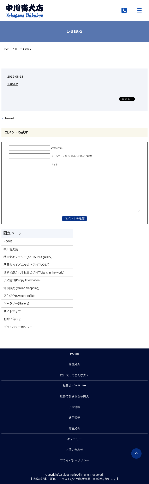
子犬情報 (74, 407)
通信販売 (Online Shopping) (21, 288)
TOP (6, 48)
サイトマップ (12, 311)
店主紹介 (74, 428)
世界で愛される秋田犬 (74, 396)
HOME (8, 241)
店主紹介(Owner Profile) (19, 295)
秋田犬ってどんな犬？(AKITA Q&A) (26, 264)
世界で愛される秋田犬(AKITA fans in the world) (34, 272)
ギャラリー (74, 439)
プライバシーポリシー (18, 327)
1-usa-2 (12, 84)
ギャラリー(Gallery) (16, 303)
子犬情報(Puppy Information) (22, 280)
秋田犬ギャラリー (74, 385)
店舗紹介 (74, 364)
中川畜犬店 (11, 249)
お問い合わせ (12, 319)
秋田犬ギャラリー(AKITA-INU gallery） (29, 257)
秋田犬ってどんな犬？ (74, 375)
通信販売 (74, 417)
